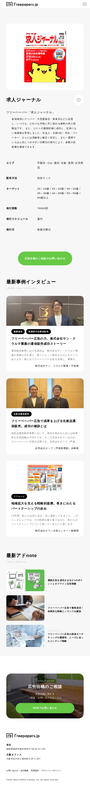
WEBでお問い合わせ (45, 708)
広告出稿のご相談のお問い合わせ (45, 258)
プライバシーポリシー (51, 770)
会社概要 (24, 770)
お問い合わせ (12, 770)
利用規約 (35, 770)
